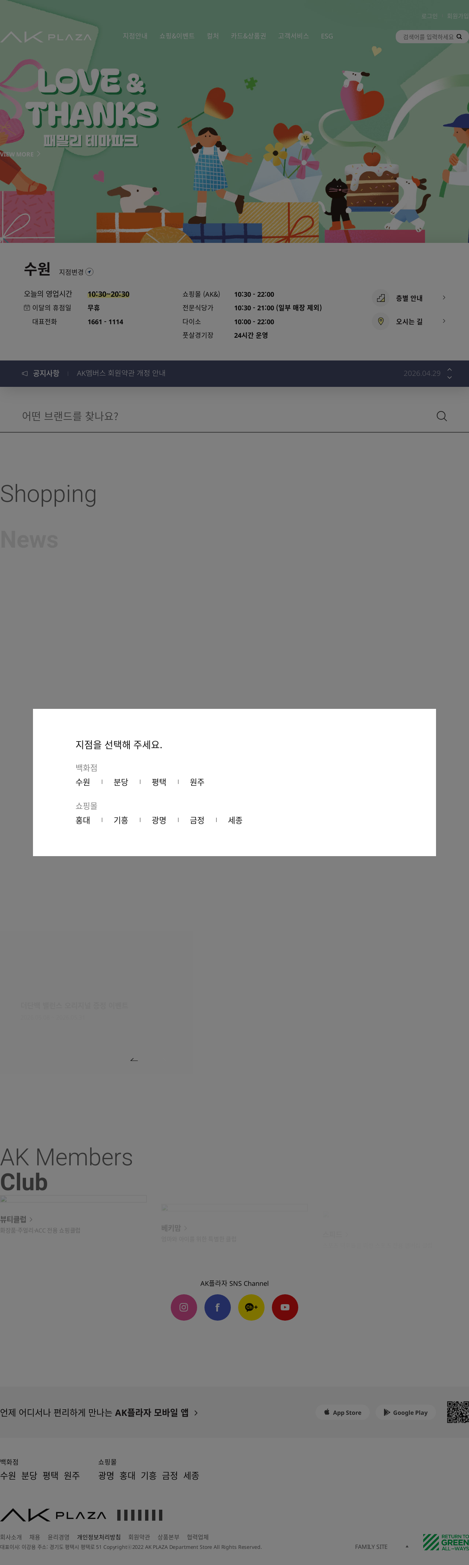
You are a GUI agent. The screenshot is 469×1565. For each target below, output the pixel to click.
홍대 (82, 819)
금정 (197, 819)
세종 (235, 819)
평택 (159, 781)
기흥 (121, 819)
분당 (121, 781)
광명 (159, 819)
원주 (197, 781)
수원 (82, 781)
